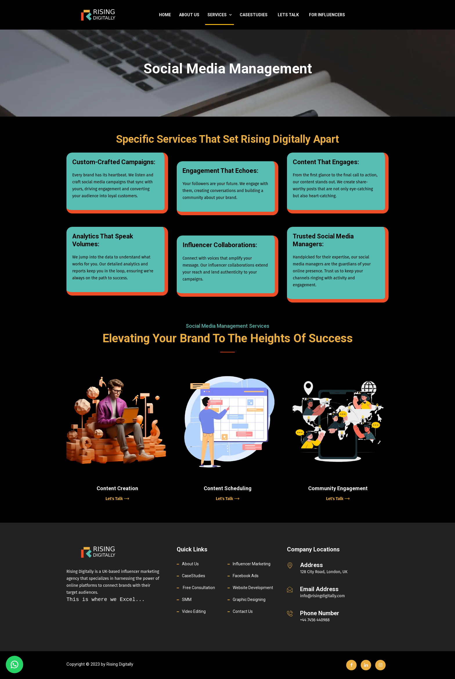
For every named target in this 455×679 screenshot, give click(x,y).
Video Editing (194, 611)
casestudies (254, 14)
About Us (189, 14)
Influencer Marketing (251, 564)
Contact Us (243, 611)
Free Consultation (198, 587)
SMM (187, 599)
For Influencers (327, 14)
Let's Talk (117, 498)
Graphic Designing (249, 599)
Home (165, 14)
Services (219, 14)
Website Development (253, 587)
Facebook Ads (246, 575)
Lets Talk (288, 14)
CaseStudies (193, 575)
